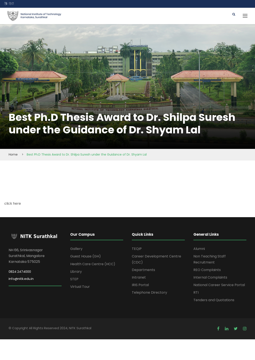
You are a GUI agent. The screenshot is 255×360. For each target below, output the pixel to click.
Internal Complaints (210, 277)
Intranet (139, 277)
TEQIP (137, 248)
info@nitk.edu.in (21, 278)
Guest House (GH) (85, 256)
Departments (143, 269)
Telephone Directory (149, 292)
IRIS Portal (140, 284)
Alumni (199, 248)
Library (76, 271)
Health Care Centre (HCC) (92, 264)
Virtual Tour (80, 286)
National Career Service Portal (219, 284)
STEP (74, 279)
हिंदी (11, 4)
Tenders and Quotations (213, 300)
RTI (196, 292)
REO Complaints (207, 269)
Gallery (76, 248)
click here (12, 203)
